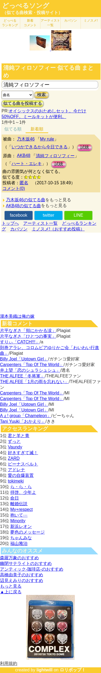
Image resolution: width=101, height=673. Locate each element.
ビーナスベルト (23, 464)
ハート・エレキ (27, 163)
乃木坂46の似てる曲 (25, 199)
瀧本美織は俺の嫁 (17, 316)
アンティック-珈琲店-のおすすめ (31, 569)
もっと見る (11, 586)
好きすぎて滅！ (23, 452)
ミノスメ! (90, 20)
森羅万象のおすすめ (19, 557)
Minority (17, 520)
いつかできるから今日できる (40, 147)
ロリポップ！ (73, 670)
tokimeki (16, 481)
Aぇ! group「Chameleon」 (25, 415)
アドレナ (16, 469)
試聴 (84, 147)
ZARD (14, 458)
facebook (18, 215)
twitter (48, 215)
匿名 (24, 182)
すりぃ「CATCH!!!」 (20, 342)
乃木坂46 (26, 139)
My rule (47, 139)
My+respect (21, 509)
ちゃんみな (21, 537)
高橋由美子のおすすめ (21, 574)
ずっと (14, 441)
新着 (30, 23)
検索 (41, 94)
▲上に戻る (11, 592)
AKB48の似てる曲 (23, 205)
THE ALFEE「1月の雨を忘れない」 (34, 381)
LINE (78, 215)
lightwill (44, 670)
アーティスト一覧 (40, 223)
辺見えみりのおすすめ (21, 580)
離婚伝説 (18, 503)
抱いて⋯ (18, 515)
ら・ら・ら (21, 486)
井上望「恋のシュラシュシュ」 (30, 370)
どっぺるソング (25, 5)
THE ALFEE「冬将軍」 (22, 376)
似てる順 (13, 129)
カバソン (70, 20)
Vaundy (15, 447)
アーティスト (50, 23)
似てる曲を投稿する (22, 103)
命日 (14, 498)
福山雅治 (18, 543)
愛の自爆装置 (21, 475)
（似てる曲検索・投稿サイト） (32, 12)
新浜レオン (21, 526)
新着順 (36, 129)
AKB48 (23, 155)
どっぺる (10, 23)
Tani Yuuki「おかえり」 (23, 421)
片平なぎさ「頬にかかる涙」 (28, 330)
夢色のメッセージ (27, 532)
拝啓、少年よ (23, 492)
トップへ (10, 223)
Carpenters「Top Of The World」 (32, 364)
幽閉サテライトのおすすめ (26, 563)
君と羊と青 (18, 435)
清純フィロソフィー (55, 155)
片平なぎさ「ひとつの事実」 (28, 336)
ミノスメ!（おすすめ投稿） (58, 229)
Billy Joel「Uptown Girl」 (24, 359)
